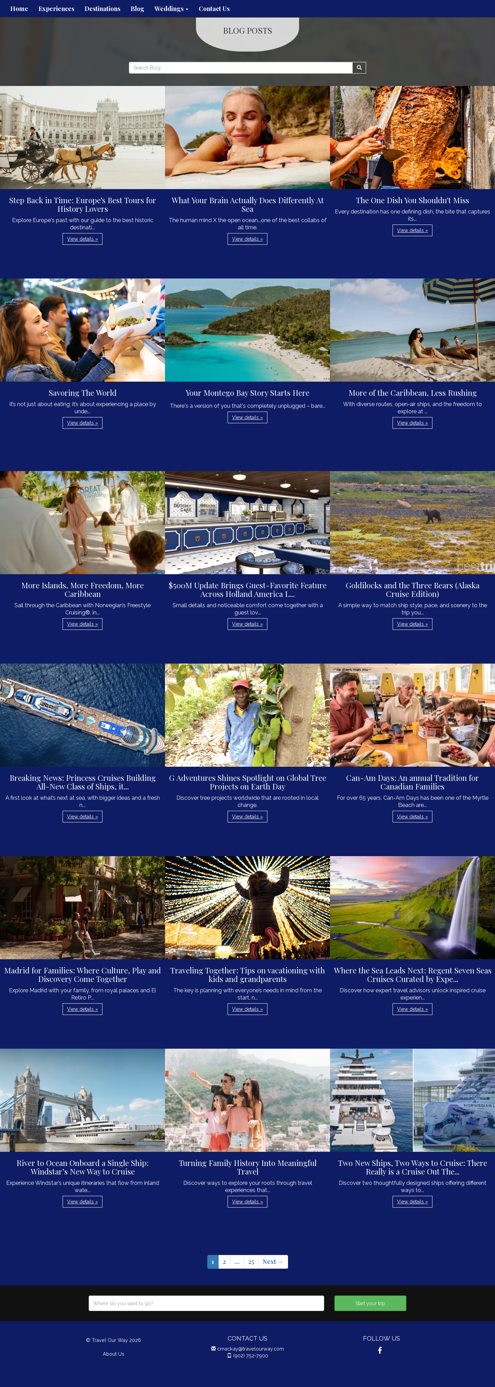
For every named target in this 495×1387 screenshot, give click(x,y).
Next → (273, 1261)
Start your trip (370, 1303)
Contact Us (214, 8)
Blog (137, 8)
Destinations (102, 8)
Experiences (56, 8)
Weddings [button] (171, 8)
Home (19, 8)
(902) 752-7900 (250, 1355)
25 (251, 1261)
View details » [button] (82, 239)
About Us (113, 1354)
